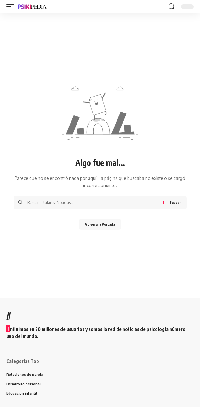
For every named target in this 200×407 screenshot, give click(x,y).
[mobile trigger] (11, 6)
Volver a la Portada (100, 224)
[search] (171, 7)
